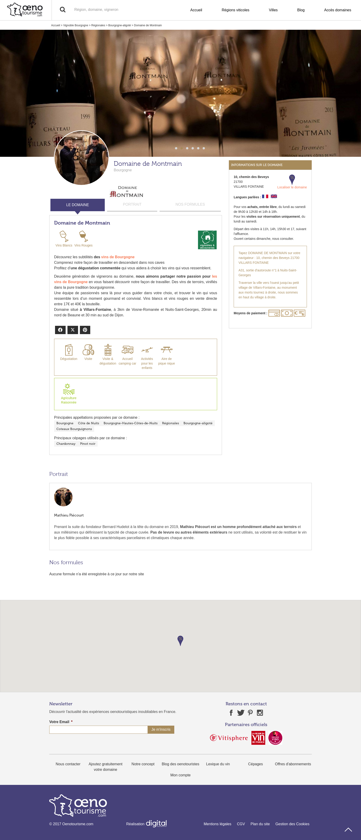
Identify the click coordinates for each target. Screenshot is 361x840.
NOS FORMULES (190, 204)
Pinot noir (87, 444)
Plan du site (260, 824)
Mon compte (180, 775)
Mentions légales (217, 824)
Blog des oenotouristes (180, 764)
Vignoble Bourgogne (75, 25)
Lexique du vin (218, 764)
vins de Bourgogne (118, 257)
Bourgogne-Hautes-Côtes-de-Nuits (130, 423)
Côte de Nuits (88, 423)
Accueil (196, 10)
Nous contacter (68, 764)
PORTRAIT (132, 204)
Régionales (98, 25)
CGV (241, 824)
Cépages (255, 764)
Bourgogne (64, 423)
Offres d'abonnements (293, 764)
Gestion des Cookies (292, 824)
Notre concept (142, 764)
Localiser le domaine (292, 182)
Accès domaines (337, 10)
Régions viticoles (235, 10)
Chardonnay (66, 444)
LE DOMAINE (77, 205)
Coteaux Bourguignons (74, 429)
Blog (301, 10)
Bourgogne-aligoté (119, 25)
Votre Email (61, 722)
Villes (273, 10)
